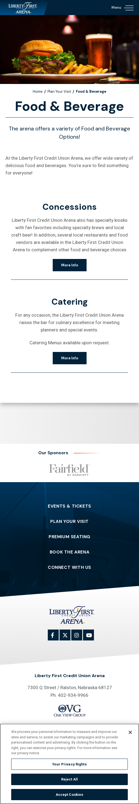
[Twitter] (68, 638)
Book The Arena (69, 552)
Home (38, 91)
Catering (70, 301)
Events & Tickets (69, 506)
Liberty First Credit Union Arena (24, 7)
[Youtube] (91, 638)
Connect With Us (69, 567)
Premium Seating (69, 537)
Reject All (69, 780)
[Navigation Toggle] (122, 7)
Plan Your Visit (59, 91)
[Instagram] (79, 638)
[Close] (130, 734)
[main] (69, 213)
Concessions (70, 206)
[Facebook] (56, 638)
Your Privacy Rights (69, 765)
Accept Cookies (70, 796)
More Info (69, 265)
